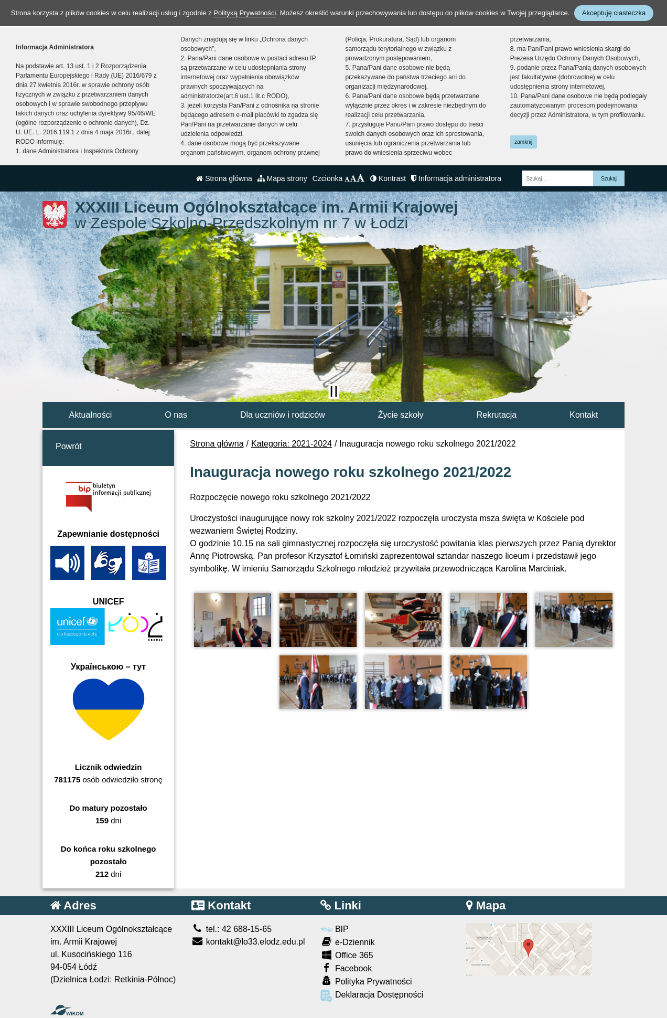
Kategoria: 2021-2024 (291, 443)
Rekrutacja (497, 414)
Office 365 (346, 955)
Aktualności (90, 414)
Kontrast (388, 178)
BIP (334, 929)
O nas (176, 414)
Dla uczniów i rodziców (282, 414)
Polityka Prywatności (366, 981)
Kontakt (583, 414)
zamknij (523, 142)
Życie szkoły (401, 414)
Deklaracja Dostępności (371, 996)
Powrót (69, 446)
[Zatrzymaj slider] (333, 391)
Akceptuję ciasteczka (614, 13)
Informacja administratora (456, 178)
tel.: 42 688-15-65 (231, 929)
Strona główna (224, 178)
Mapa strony (282, 178)
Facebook (346, 968)
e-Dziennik (347, 942)
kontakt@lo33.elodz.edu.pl (248, 941)
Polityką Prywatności (244, 13)
